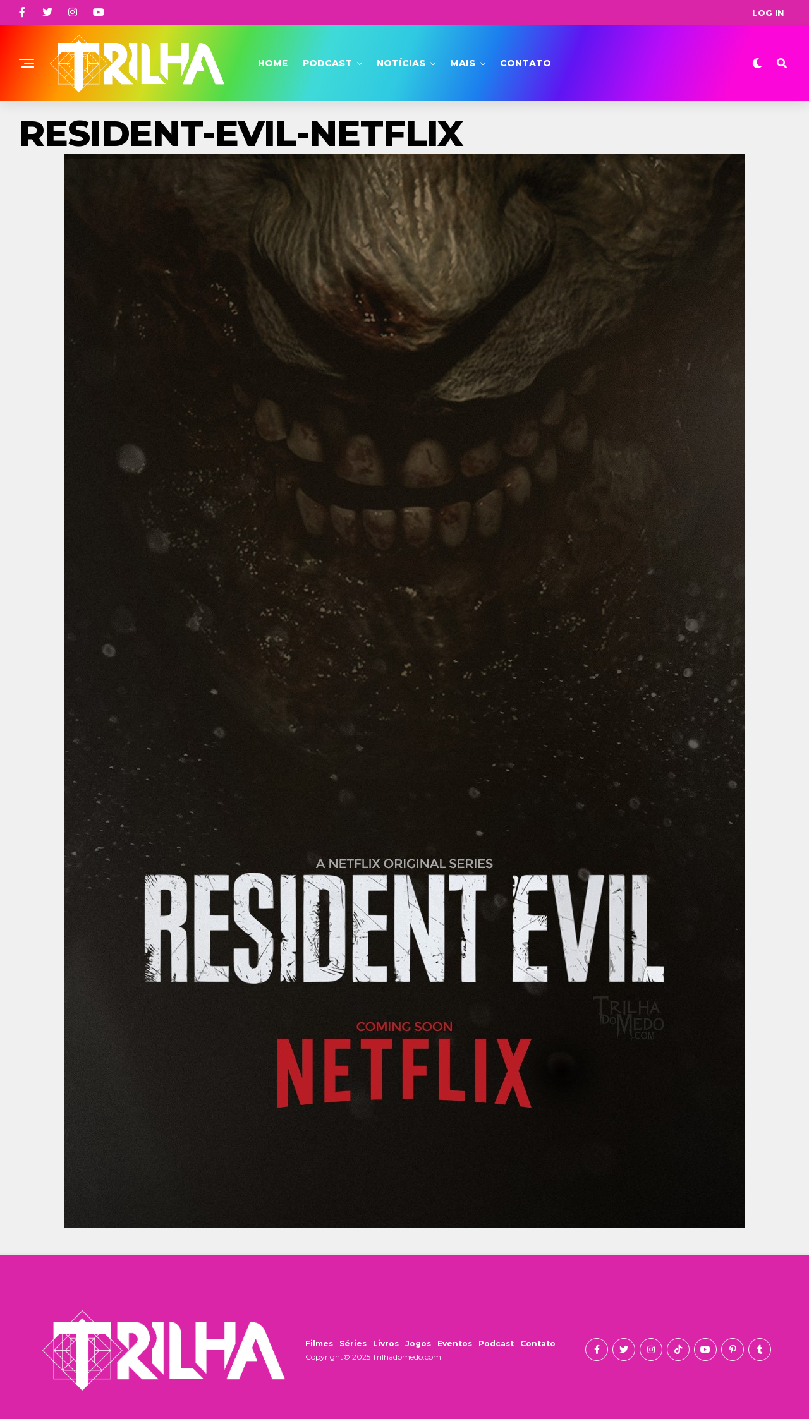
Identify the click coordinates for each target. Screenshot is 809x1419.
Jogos (418, 1343)
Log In (768, 13)
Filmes (319, 1343)
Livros (386, 1343)
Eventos (454, 1343)
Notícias (401, 63)
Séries (353, 1343)
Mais (462, 63)
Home (273, 63)
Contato (525, 63)
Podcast (327, 63)
